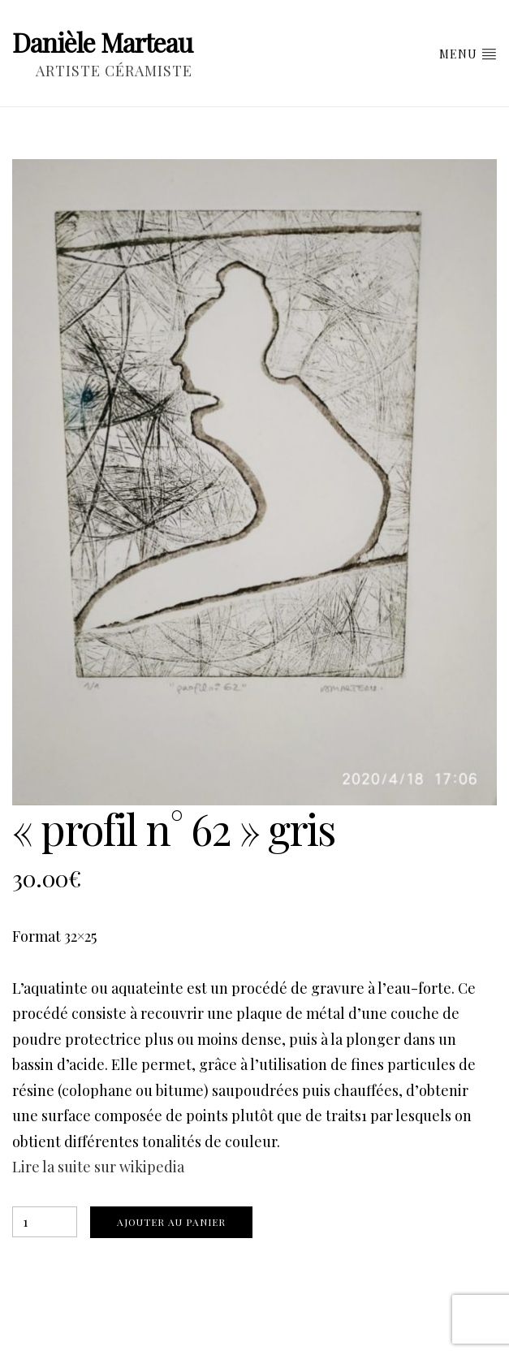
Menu (468, 53)
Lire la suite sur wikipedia (98, 1166)
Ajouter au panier (171, 1221)
